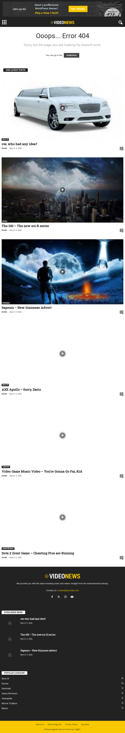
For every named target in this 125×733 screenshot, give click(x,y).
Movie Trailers (9, 703)
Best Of (5, 139)
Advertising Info (55, 724)
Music (5, 708)
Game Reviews (8, 548)
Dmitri (4, 148)
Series (4, 221)
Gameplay (7, 698)
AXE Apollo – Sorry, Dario (21, 389)
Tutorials (5, 467)
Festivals (6, 303)
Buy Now (85, 724)
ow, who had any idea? (19, 144)
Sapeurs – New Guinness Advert (26, 307)
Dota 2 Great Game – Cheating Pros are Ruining (38, 553)
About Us (40, 724)
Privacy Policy (71, 724)
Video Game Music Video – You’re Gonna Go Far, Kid (42, 471)
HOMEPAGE (71, 55)
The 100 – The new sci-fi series (25, 226)
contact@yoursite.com (68, 590)
